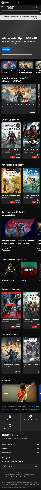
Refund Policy (24, 477)
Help (16, 2)
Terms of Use (5, 472)
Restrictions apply (35, 17)
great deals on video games (18, 410)
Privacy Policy (15, 472)
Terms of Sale (15, 477)
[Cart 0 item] (37, 7)
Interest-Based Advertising (26, 474)
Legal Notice (6, 477)
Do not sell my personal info (10, 474)
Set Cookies (23, 472)
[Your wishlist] (33, 7)
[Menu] (2, 7)
